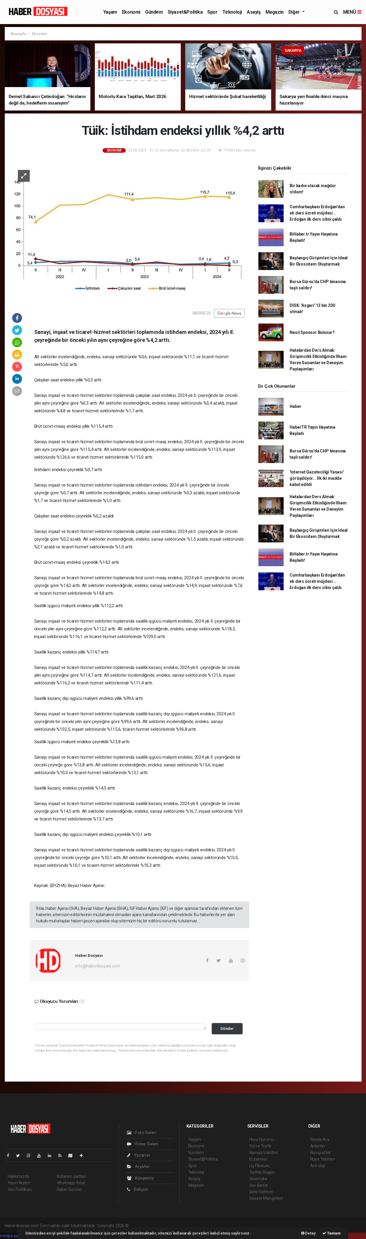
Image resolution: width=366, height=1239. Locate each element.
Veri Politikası (20, 1189)
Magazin (275, 12)
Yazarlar (138, 1155)
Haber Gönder (69, 1189)
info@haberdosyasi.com (97, 966)
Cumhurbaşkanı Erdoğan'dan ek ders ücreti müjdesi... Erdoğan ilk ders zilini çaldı (317, 213)
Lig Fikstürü (259, 1165)
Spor (212, 12)
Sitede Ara (319, 1139)
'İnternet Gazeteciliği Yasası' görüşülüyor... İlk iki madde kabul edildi (316, 478)
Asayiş (254, 12)
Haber (295, 406)
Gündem (154, 12)
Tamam (331, 1233)
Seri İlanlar (258, 1185)
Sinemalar (258, 1178)
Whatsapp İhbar (71, 1182)
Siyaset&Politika (185, 12)
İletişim (137, 1189)
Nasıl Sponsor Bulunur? (312, 332)
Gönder (227, 1028)
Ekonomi (131, 12)
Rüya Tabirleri (322, 1159)
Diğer (294, 12)
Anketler (318, 1146)
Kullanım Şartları (71, 1176)
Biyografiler (320, 1152)
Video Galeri (142, 1144)
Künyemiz (140, 1178)
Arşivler (138, 1166)
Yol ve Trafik (260, 1146)
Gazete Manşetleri (266, 1198)
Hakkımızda (18, 1176)
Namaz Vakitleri (263, 1152)
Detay (308, 1233)
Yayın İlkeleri (19, 1182)
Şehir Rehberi (261, 1191)
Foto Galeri (142, 1132)
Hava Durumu (261, 1139)
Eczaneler (258, 1159)
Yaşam (110, 12)
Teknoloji (232, 12)
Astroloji (317, 1165)
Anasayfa (18, 33)
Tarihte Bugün (262, 1172)
